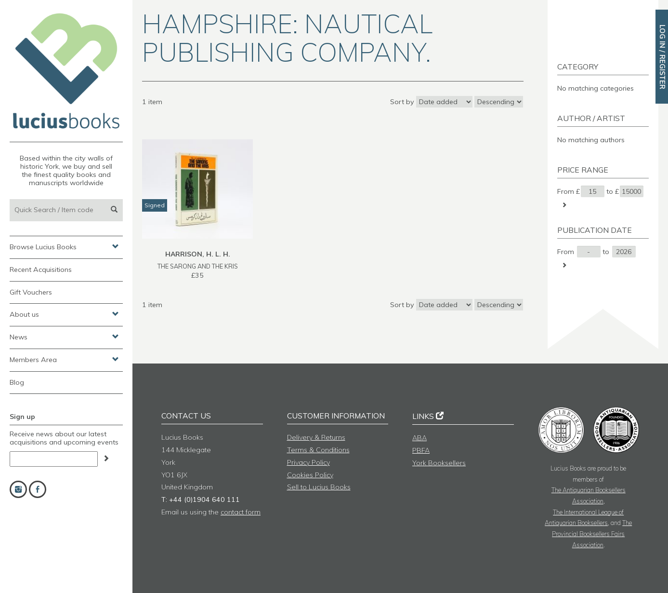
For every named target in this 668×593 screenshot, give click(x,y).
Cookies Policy (310, 475)
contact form (241, 512)
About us (64, 314)
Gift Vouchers (31, 292)
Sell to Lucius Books (319, 487)
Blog (17, 382)
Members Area (64, 359)
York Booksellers (439, 462)
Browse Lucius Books (64, 246)
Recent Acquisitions (41, 269)
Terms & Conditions (318, 449)
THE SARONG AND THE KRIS (197, 266)
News (64, 336)
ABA (419, 437)
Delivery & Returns (316, 437)
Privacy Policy (308, 462)
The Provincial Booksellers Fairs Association (592, 533)
